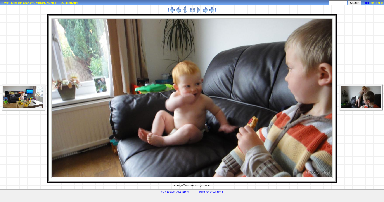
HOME (5, 2)
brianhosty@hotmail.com (211, 192)
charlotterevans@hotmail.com (175, 192)
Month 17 (52, 2)
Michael (40, 2)
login (366, 2)
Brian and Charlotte (22, 2)
